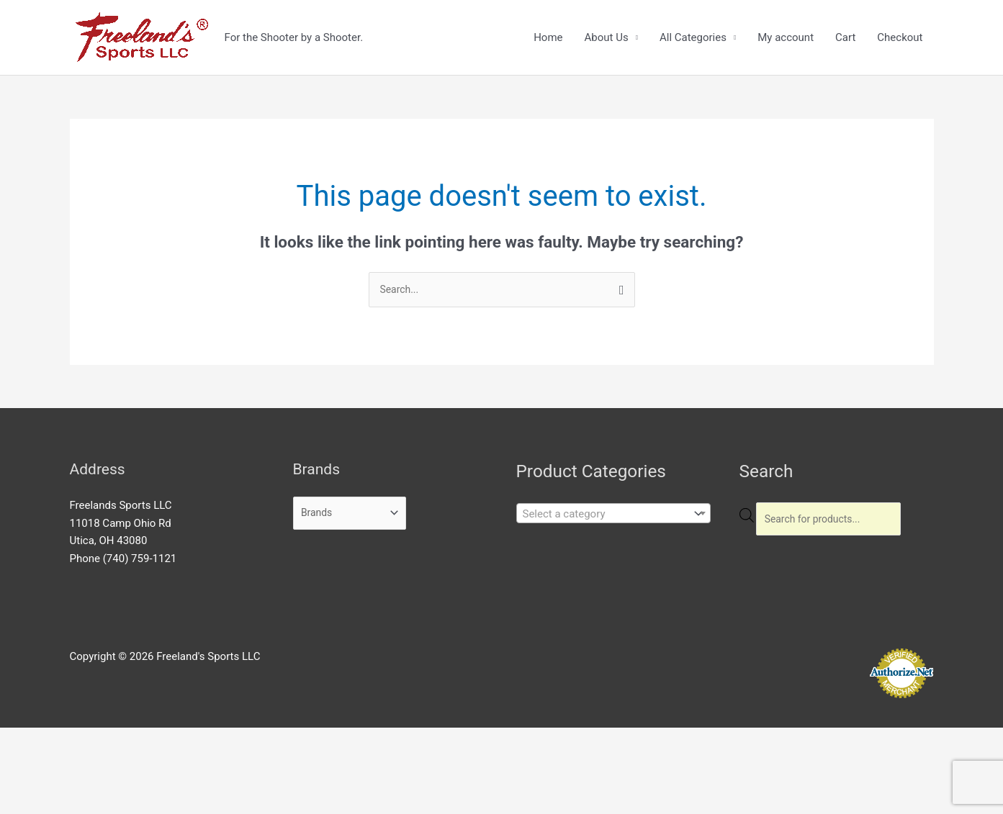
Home (548, 37)
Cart (845, 37)
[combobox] (613, 515)
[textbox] (602, 515)
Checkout (899, 37)
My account (785, 37)
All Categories (693, 37)
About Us (607, 37)
